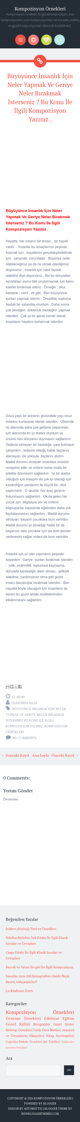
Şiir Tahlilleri (51, 1042)
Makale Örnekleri (30, 1042)
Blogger (49, 1103)
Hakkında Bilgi (24, 703)
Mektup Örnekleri (19, 1030)
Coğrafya (12, 1042)
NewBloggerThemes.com (40, 1114)
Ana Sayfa (40, 755)
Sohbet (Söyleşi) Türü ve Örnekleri (31, 929)
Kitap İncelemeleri (60, 1036)
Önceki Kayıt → (65, 755)
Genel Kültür (18, 1024)
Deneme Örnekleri (23, 1018)
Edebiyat (51, 1018)
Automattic (33, 1108)
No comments (24, 738)
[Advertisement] (40, 168)
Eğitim (68, 1018)
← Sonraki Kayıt (15, 755)
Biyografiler (41, 1024)
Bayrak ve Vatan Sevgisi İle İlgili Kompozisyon (39, 967)
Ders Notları (51, 1030)
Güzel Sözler (63, 1024)
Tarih (37, 1030)
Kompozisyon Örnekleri (40, 8)
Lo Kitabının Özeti (19, 991)
